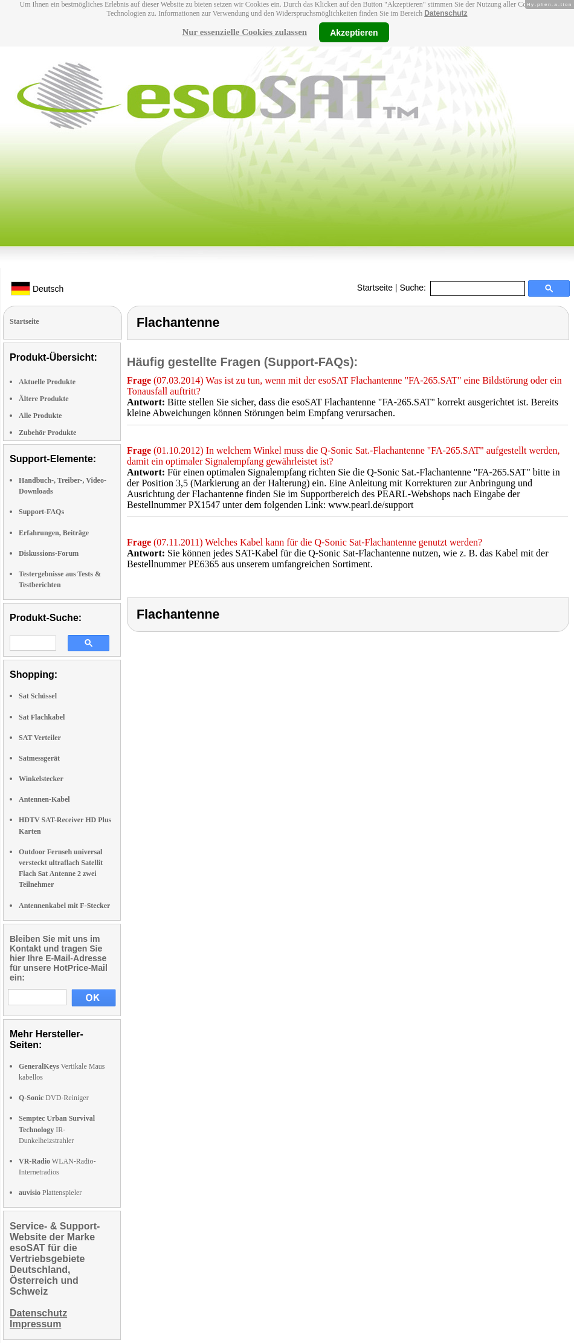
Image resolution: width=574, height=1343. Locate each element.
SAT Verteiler (40, 737)
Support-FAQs (41, 511)
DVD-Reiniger (54, 1097)
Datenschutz (445, 13)
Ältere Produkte (44, 399)
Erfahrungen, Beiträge (54, 533)
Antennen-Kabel (44, 799)
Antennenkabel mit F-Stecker (64, 905)
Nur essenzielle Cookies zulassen (244, 32)
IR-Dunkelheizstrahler (57, 1129)
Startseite (375, 287)
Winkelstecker (41, 779)
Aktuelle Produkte (47, 382)
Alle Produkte (40, 415)
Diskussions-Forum (49, 553)
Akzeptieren (354, 32)
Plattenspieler (50, 1192)
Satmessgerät (39, 758)
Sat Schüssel (38, 696)
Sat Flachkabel (42, 717)
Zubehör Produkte (47, 432)
